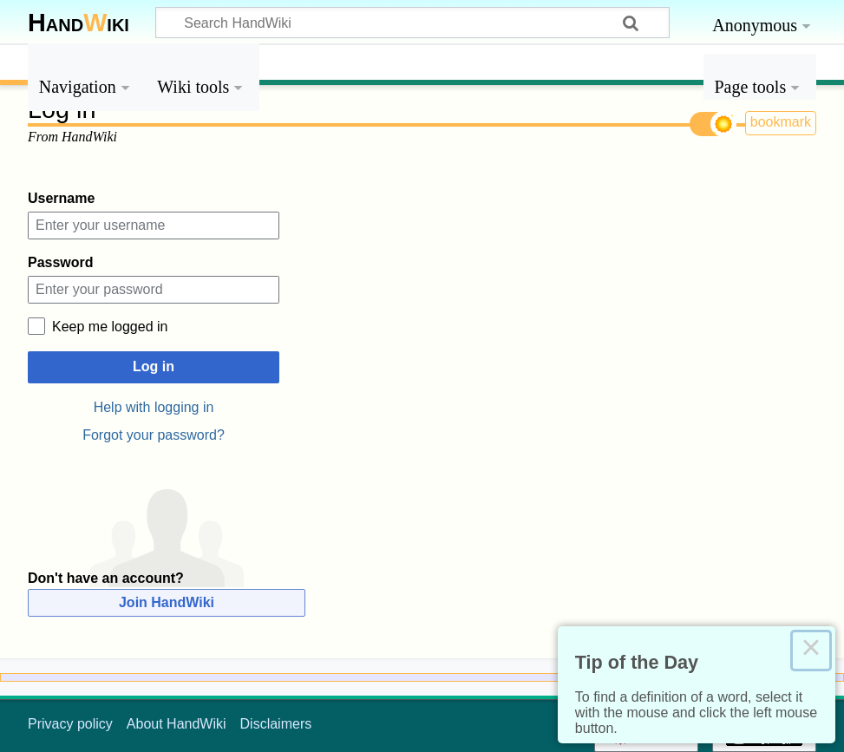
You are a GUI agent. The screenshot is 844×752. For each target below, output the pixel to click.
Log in (153, 366)
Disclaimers (276, 723)
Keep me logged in (109, 326)
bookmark (780, 121)
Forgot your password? (153, 435)
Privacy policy (70, 723)
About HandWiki (176, 723)
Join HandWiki (166, 602)
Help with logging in (154, 407)
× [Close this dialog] (811, 650)
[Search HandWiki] (412, 22)
